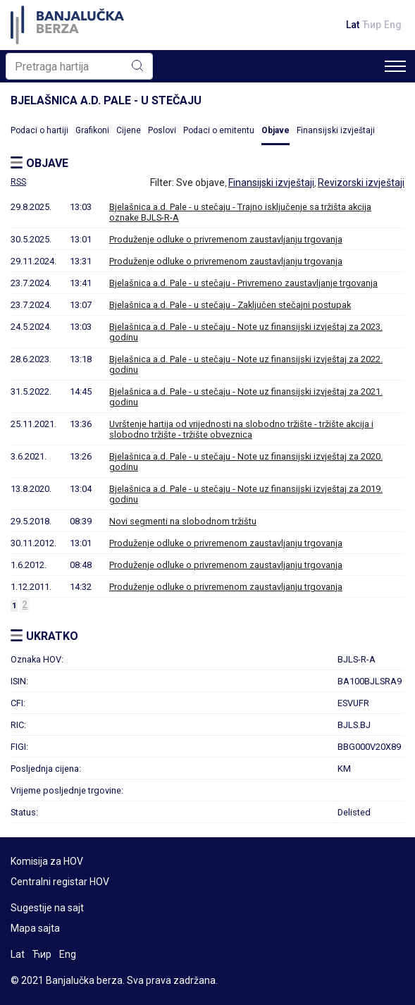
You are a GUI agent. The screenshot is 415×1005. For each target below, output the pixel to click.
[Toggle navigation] (395, 66)
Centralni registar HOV (60, 881)
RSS (18, 182)
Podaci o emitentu (218, 130)
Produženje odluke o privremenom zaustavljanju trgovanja (225, 239)
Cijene (128, 130)
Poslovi (162, 130)
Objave (275, 130)
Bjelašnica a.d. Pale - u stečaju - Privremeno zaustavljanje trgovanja (243, 283)
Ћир (371, 24)
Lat (352, 24)
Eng (393, 24)
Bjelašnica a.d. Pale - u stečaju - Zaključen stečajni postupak (230, 305)
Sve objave (200, 182)
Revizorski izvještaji (361, 182)
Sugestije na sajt (47, 907)
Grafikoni (92, 130)
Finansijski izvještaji (336, 130)
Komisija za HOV (47, 861)
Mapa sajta (35, 928)
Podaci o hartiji (39, 130)
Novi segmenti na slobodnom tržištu (182, 521)
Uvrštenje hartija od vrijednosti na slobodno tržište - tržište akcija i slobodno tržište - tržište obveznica (241, 429)
